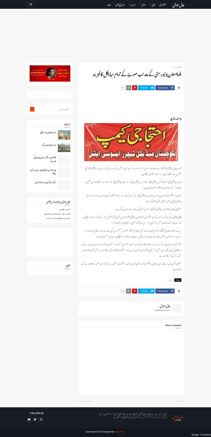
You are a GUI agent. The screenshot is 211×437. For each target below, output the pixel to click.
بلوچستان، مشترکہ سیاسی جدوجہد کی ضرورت (45, 159)
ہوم (179, 66)
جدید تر (180, 400)
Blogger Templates (201, 434)
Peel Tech (120, 431)
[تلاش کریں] (52, 109)
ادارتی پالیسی (64, 209)
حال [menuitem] (153, 4)
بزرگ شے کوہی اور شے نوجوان (45, 182)
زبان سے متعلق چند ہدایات (58, 218)
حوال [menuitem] (144, 4)
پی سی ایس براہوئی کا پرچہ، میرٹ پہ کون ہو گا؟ (43, 171)
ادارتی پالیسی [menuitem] (120, 4)
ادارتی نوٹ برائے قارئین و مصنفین (57, 213)
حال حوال (178, 4)
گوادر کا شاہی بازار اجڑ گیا (48, 132)
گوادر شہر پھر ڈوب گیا (49, 145)
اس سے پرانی (84, 400)
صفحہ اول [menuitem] (162, 4)
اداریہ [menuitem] (133, 4)
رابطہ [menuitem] (109, 4)
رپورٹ (173, 66)
